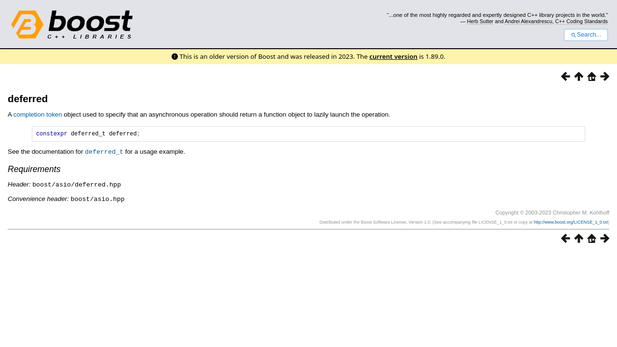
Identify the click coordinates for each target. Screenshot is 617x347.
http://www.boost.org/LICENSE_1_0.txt (571, 222)
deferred (28, 98)
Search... (586, 34)
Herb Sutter (480, 21)
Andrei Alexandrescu (528, 21)
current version (393, 56)
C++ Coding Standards (581, 21)
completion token (37, 114)
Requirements (34, 170)
